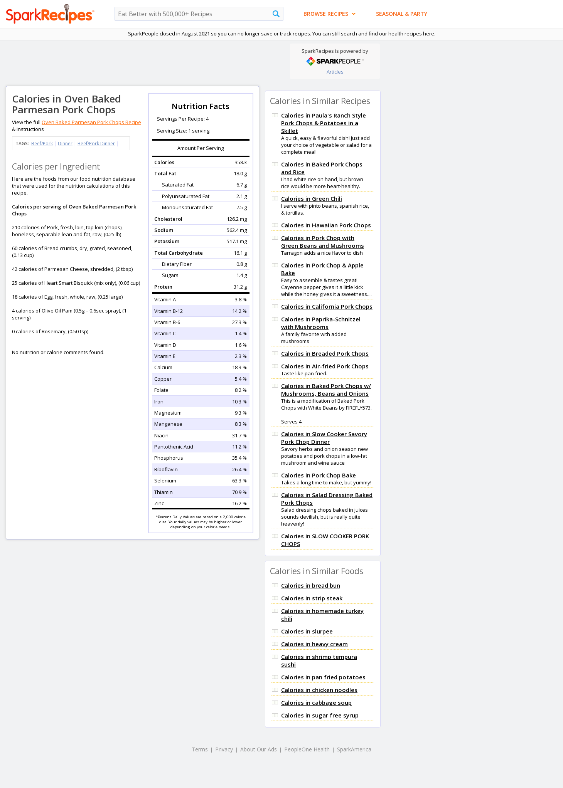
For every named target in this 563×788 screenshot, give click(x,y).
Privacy (224, 749)
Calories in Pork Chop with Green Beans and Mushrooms (322, 241)
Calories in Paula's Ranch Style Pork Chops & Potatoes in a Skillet (323, 122)
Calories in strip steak (311, 598)
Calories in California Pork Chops (327, 306)
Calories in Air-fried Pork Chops (325, 366)
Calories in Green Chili (311, 198)
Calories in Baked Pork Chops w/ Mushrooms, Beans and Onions (326, 389)
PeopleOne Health (307, 749)
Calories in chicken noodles (319, 690)
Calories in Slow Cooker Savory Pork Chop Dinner (324, 437)
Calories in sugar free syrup (320, 715)
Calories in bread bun (310, 585)
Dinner (65, 143)
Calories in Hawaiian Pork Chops (326, 225)
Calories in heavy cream (314, 644)
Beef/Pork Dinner (96, 143)
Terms (200, 749)
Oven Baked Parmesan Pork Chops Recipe (91, 122)
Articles (335, 71)
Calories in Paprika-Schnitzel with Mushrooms (321, 323)
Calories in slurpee (307, 631)
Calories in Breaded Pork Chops (325, 353)
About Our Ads (258, 749)
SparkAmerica (354, 749)
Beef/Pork (42, 143)
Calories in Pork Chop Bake (318, 475)
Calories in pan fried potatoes (323, 677)
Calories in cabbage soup (316, 702)
